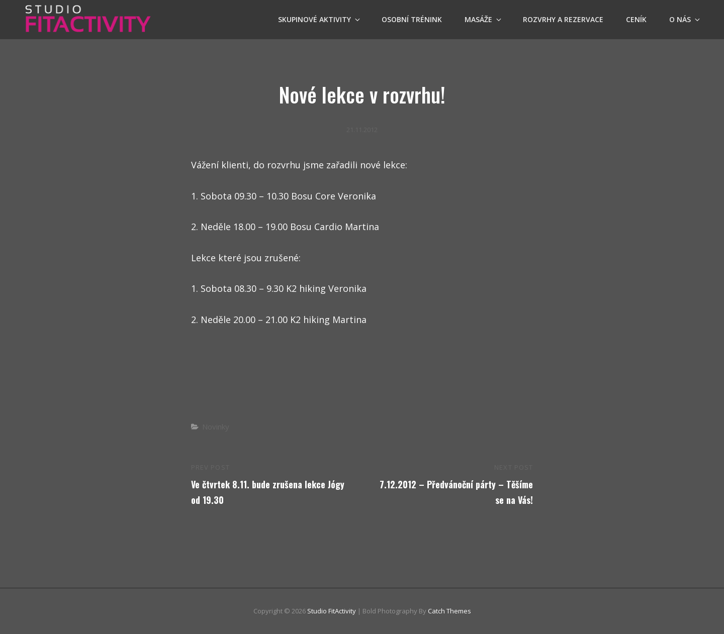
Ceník (636, 19)
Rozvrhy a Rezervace (563, 19)
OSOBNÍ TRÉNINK (412, 19)
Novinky (215, 426)
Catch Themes (449, 610)
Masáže (484, 19)
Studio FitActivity (331, 610)
